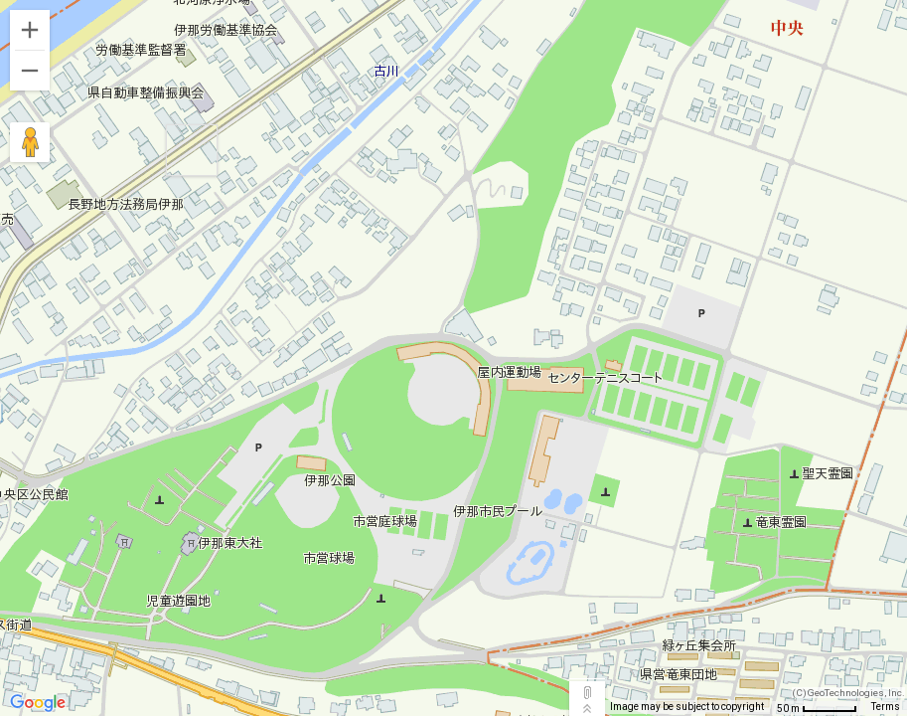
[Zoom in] (30, 30)
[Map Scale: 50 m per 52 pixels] (817, 708)
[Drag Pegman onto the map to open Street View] (30, 142)
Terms (885, 706)
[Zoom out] (30, 70)
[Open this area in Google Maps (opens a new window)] (38, 703)
